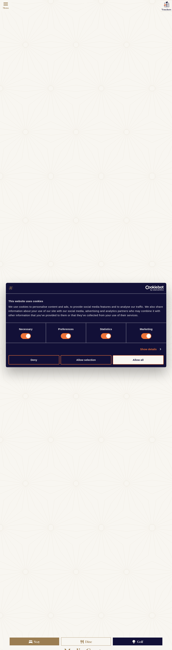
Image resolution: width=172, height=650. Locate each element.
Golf (137, 641)
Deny (34, 359)
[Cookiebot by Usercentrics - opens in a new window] (148, 288)
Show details (148, 349)
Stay (34, 641)
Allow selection (86, 359)
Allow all (138, 359)
